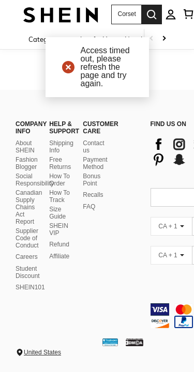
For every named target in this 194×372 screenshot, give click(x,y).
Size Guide (57, 213)
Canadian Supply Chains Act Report (29, 207)
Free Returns (60, 163)
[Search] (151, 14)
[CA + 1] (171, 226)
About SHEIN (25, 147)
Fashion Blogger (27, 163)
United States (42, 352)
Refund (59, 244)
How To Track (59, 196)
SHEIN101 (30, 287)
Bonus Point (91, 180)
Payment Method (95, 163)
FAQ (89, 206)
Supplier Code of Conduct (27, 238)
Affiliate (59, 256)
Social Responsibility (35, 180)
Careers (27, 256)
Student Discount (28, 272)
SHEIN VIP (58, 229)
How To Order (59, 180)
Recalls (93, 194)
